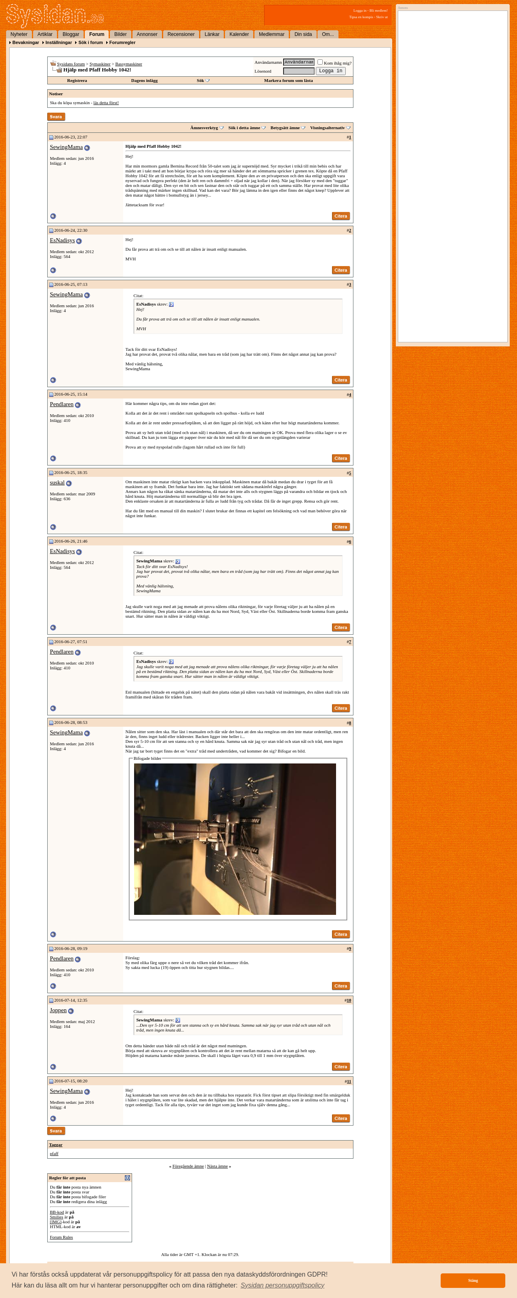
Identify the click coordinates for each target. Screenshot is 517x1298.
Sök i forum (90, 42)
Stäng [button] (473, 1280)
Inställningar (59, 42)
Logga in (359, 10)
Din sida (303, 34)
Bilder (120, 34)
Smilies (56, 1216)
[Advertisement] (450, 95)
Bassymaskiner (128, 63)
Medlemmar (271, 34)
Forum (96, 34)
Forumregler (122, 42)
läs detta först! (106, 102)
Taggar (56, 1144)
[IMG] (56, 1221)
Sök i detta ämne (245, 127)
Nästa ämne (217, 1166)
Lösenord (262, 71)
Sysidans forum (71, 63)
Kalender (239, 34)
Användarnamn (268, 62)
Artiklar (45, 34)
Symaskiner (100, 63)
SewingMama (66, 147)
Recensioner (181, 34)
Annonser (147, 34)
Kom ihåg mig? (334, 63)
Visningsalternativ (327, 127)
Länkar (212, 34)
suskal (57, 482)
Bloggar (71, 34)
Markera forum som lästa (288, 80)
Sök (200, 80)
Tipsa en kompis (361, 17)
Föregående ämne (188, 1166)
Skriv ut (382, 17)
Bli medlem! (379, 10)
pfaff (54, 1153)
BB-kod (57, 1212)
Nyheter (19, 34)
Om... (328, 34)
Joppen (58, 1010)
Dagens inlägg (144, 80)
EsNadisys (62, 240)
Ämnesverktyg (204, 127)
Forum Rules (61, 1237)
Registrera (77, 80)
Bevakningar (26, 42)
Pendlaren (62, 404)
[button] (283, 1285)
